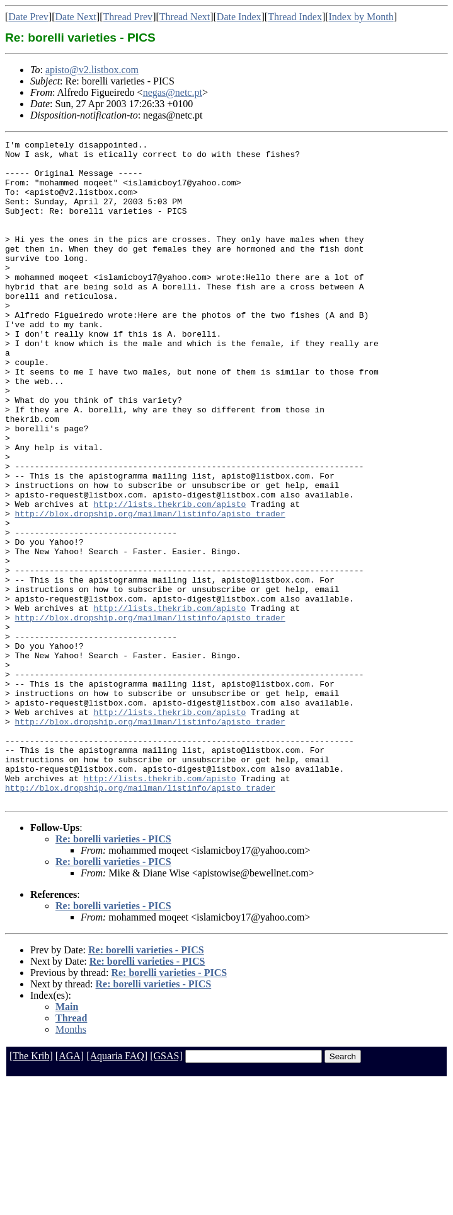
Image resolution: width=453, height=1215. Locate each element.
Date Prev (28, 16)
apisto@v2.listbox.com (92, 69)
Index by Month (361, 16)
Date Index (239, 16)
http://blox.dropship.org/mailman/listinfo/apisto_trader (150, 589)
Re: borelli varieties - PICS (113, 971)
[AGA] (69, 1188)
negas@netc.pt (172, 92)
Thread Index (295, 16)
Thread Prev (127, 16)
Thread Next (184, 16)
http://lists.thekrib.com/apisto (169, 577)
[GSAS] (166, 1188)
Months (70, 1161)
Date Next (75, 16)
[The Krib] (31, 1188)
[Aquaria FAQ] (116, 1188)
